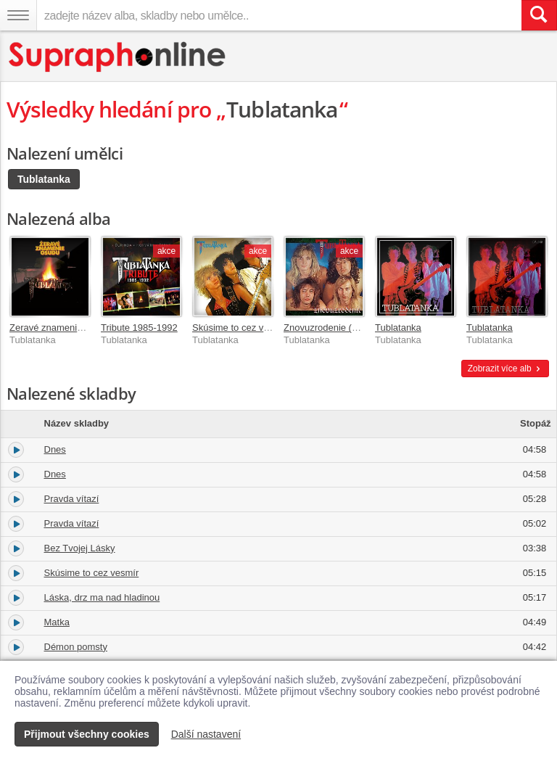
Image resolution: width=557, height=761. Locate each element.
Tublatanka (43, 179)
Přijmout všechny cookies (86, 734)
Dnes (55, 449)
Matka (57, 622)
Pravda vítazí (71, 498)
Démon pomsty (75, 646)
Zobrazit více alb (505, 368)
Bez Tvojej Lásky (79, 548)
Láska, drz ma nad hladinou (102, 597)
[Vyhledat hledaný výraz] (539, 15)
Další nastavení (206, 734)
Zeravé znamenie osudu (59, 327)
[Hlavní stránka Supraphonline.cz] (118, 57)
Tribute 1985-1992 (139, 327)
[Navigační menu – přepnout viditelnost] (18, 15)
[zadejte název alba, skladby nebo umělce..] (278, 15)
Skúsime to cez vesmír (239, 327)
